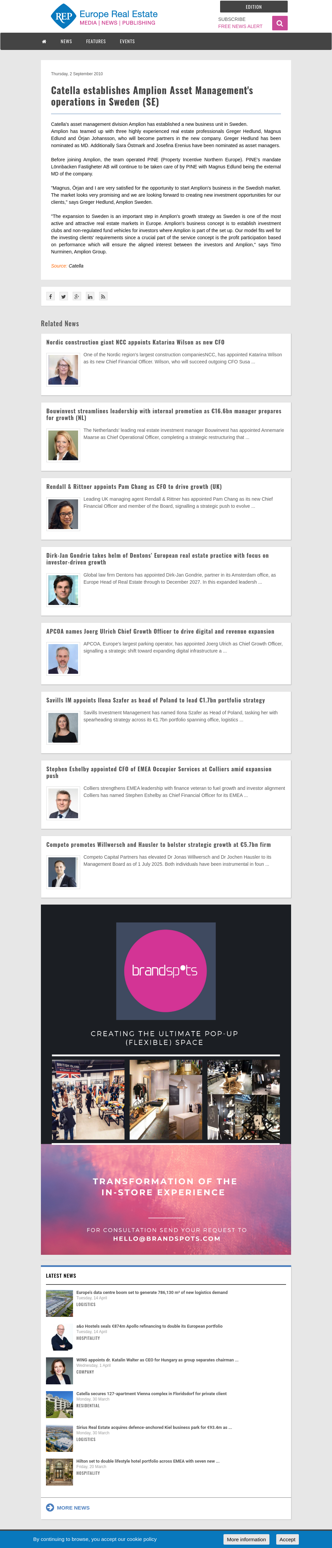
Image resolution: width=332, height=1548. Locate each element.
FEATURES (96, 41)
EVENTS (127, 41)
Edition (254, 6)
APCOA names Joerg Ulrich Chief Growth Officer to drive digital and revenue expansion (160, 631)
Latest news (61, 1275)
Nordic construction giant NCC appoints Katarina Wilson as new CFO (135, 342)
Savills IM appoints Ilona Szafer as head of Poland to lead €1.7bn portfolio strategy (155, 700)
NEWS (66, 41)
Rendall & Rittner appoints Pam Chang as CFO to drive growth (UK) (134, 486)
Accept (287, 1539)
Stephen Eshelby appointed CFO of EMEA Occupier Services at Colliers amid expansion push (159, 772)
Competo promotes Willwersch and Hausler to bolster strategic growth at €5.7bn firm (158, 844)
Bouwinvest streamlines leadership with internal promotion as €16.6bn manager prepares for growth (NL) (164, 414)
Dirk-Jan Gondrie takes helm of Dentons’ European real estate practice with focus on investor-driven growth (157, 558)
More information (246, 1539)
